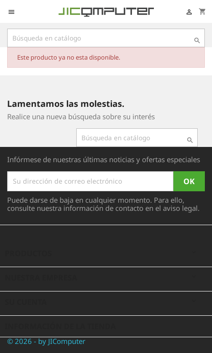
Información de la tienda (60, 326)
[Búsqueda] (106, 38)
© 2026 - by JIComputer (46, 341)
